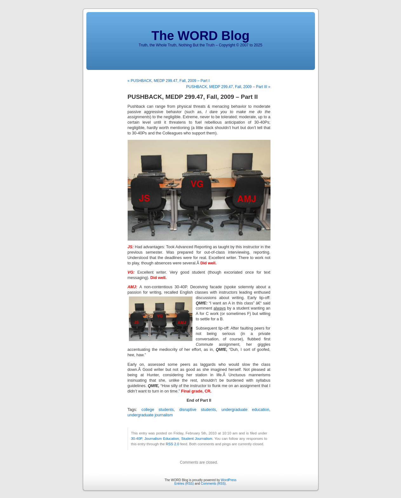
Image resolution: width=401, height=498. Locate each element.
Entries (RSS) (184, 483)
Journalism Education (161, 438)
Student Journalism (196, 438)
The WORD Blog (200, 36)
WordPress (229, 480)
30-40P (136, 438)
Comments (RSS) (213, 483)
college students (158, 409)
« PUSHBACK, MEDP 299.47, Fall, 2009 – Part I (169, 80)
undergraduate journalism (150, 415)
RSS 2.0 (172, 444)
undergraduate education (245, 409)
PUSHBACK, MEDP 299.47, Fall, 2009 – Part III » (228, 87)
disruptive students (197, 409)
